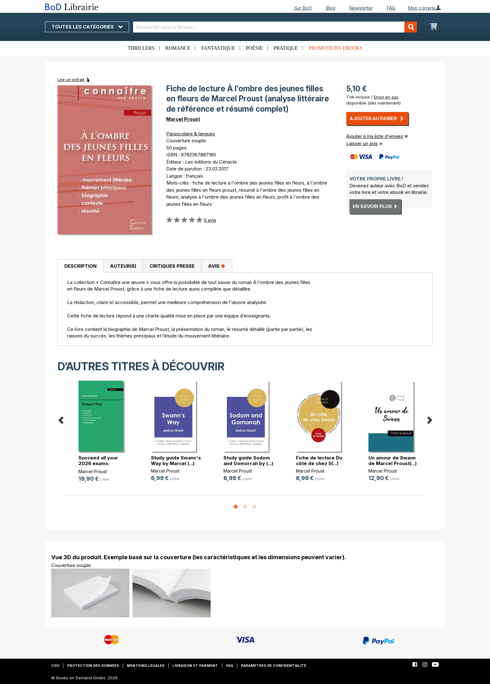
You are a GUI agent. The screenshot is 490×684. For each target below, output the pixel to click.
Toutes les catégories (87, 27)
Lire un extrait (71, 79)
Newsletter (361, 8)
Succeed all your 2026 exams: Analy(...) (98, 463)
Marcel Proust (183, 119)
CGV (55, 665)
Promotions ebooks (335, 48)
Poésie (254, 48)
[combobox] (275, 27)
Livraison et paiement (195, 665)
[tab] (80, 266)
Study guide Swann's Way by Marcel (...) (176, 460)
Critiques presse (172, 266)
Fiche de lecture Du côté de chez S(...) (319, 460)
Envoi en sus (386, 96)
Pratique (286, 48)
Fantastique (218, 48)
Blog (330, 8)
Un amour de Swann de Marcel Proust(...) (392, 460)
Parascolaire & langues (190, 134)
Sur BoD (303, 8)
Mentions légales (146, 665)
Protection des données (93, 665)
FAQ (391, 8)
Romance (177, 48)
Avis (216, 265)
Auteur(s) (123, 266)
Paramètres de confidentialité (273, 665)
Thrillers (141, 48)
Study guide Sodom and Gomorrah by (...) (248, 460)
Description (80, 266)
